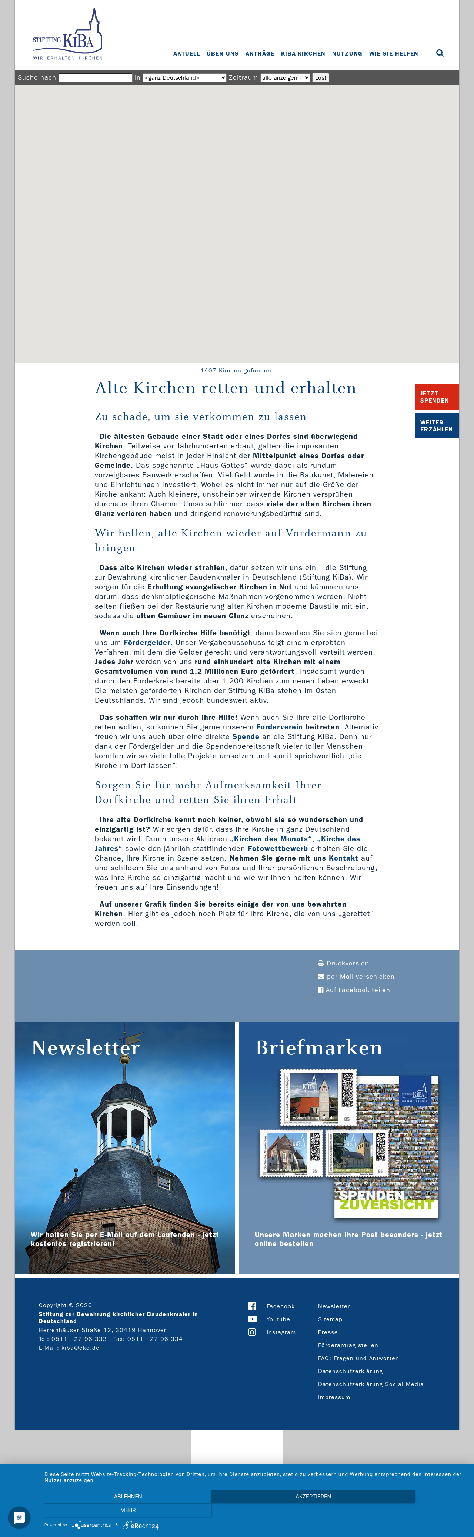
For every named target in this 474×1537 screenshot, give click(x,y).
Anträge (260, 53)
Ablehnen (108, 1511)
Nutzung (348, 53)
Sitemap (330, 1319)
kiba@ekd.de (80, 1347)
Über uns (223, 53)
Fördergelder (147, 642)
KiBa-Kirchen (303, 53)
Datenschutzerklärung (350, 1371)
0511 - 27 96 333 (79, 1338)
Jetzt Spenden (434, 397)
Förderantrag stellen (348, 1345)
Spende (246, 736)
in (138, 78)
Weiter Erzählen (436, 426)
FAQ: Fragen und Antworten (358, 1358)
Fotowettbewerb (278, 848)
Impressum (334, 1397)
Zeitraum (243, 78)
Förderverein (279, 726)
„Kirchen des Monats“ (271, 838)
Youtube (278, 1319)
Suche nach (37, 78)
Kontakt (343, 858)
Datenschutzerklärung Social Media (371, 1384)
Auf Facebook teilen (354, 990)
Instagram (281, 1332)
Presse (328, 1332)
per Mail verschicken (356, 977)
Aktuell (187, 53)
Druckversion (343, 963)
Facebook (281, 1306)
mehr (403, 1511)
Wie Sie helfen (394, 53)
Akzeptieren (255, 1511)
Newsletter (334, 1306)
